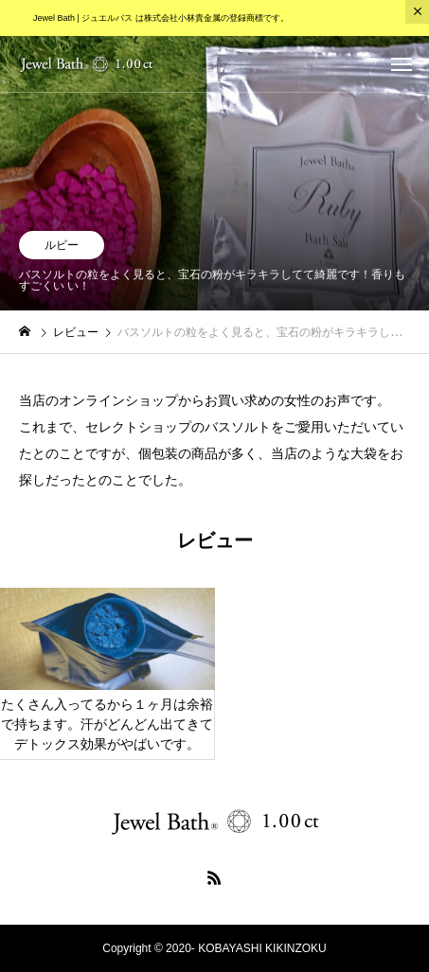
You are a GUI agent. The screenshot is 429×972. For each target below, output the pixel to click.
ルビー (62, 245)
